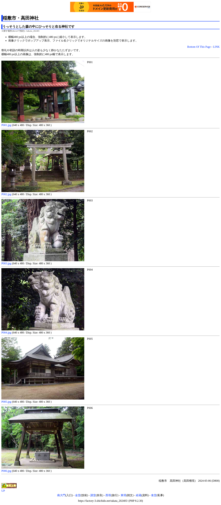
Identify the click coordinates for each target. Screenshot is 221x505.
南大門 (61, 495)
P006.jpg (6, 470)
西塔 (108, 495)
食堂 (154, 495)
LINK (216, 46)
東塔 (123, 495)
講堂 (93, 495)
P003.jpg (6, 263)
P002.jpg (6, 194)
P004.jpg (6, 332)
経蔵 (138, 495)
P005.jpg (6, 401)
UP (3, 490)
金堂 (78, 495)
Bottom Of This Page (199, 46)
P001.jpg (6, 125)
